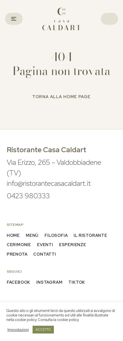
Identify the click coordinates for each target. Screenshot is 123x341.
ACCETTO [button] (43, 329)
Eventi (45, 244)
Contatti (44, 254)
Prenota (17, 254)
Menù (32, 235)
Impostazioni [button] (18, 329)
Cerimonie (19, 244)
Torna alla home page (61, 96)
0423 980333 (28, 196)
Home (13, 235)
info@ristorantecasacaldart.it (49, 183)
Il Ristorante (90, 235)
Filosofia (56, 235)
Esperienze (72, 244)
